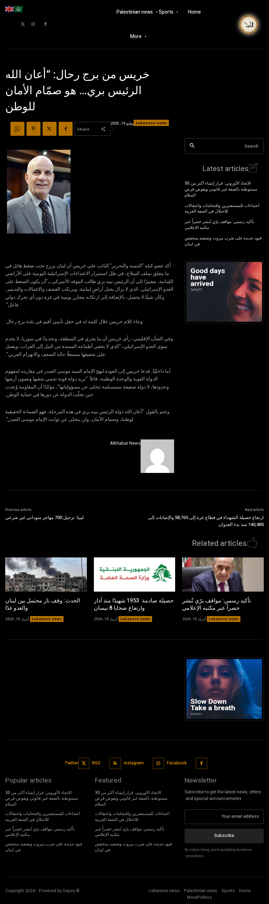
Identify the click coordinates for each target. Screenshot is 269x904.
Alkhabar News (125, 443)
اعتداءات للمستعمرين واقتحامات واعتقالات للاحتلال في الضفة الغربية (222, 208)
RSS (96, 762)
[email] (224, 816)
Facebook (177, 762)
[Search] (192, 146)
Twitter (71, 762)
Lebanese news (224, 618)
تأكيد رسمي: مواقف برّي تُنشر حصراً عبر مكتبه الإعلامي (219, 224)
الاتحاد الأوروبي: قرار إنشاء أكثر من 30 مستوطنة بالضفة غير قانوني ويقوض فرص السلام (221, 189)
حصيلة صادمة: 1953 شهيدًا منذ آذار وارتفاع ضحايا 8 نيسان (134, 604)
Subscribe (224, 835)
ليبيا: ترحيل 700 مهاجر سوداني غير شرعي (44, 517)
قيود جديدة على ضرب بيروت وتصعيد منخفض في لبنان (223, 241)
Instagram (134, 762)
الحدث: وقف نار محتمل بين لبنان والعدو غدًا (42, 604)
